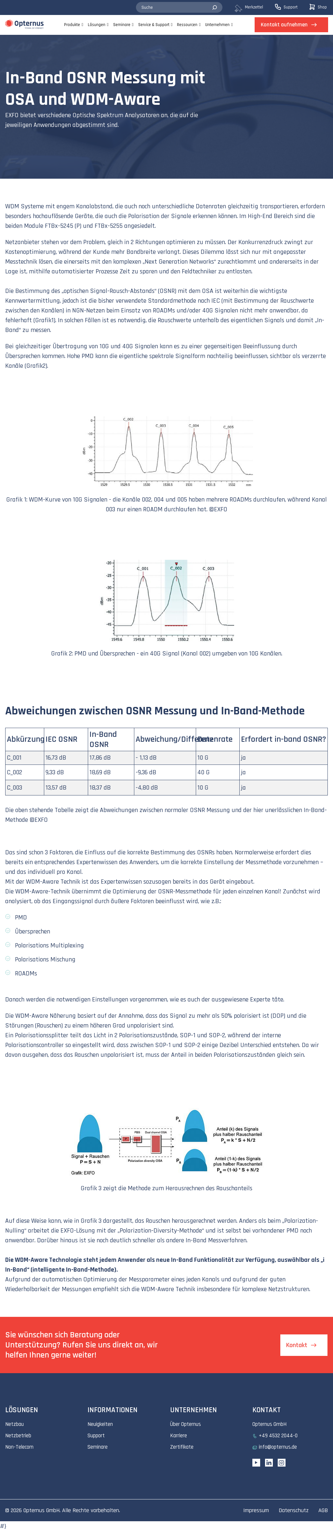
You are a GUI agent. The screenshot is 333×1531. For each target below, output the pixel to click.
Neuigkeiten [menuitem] (100, 1424)
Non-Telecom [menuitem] (19, 1447)
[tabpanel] (166, 107)
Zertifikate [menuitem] (181, 1447)
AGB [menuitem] (323, 1510)
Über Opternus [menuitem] (185, 1424)
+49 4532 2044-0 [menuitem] (278, 1435)
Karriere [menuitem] (178, 1435)
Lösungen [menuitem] (96, 24)
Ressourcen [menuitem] (187, 24)
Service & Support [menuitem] (153, 24)
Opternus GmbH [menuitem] (269, 1424)
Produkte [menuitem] (72, 24)
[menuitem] (254, 7)
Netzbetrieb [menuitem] (18, 1435)
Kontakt (296, 1345)
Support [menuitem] (96, 1435)
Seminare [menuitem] (121, 24)
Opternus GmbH (41, 1510)
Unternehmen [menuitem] (217, 24)
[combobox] (179, 7)
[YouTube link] (256, 1463)
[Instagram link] (282, 1463)
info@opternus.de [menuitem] (278, 1447)
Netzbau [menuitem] (14, 1424)
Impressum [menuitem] (256, 1510)
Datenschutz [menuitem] (294, 1510)
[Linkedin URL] (269, 1463)
